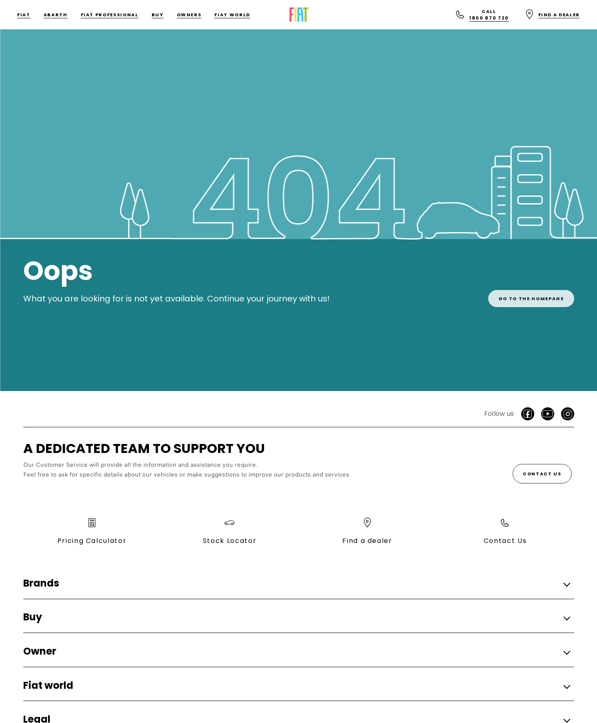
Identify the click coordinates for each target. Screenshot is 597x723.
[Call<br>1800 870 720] (482, 15)
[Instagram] (567, 413)
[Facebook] (527, 413)
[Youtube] (547, 413)
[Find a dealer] (552, 15)
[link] (531, 293)
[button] (296, 583)
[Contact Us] (542, 473)
